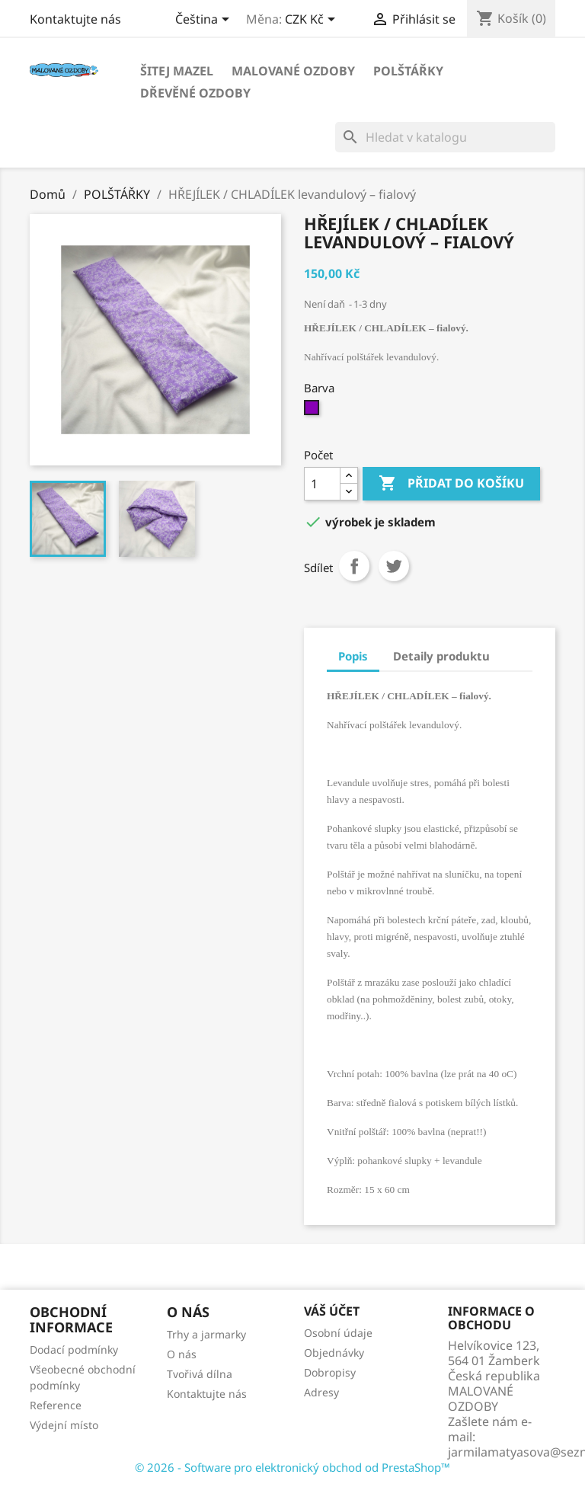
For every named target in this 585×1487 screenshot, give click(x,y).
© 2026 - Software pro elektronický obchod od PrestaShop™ (292, 1467)
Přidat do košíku (451, 484)
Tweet (394, 566)
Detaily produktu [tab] (441, 656)
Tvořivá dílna (199, 1374)
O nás (182, 1354)
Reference (56, 1405)
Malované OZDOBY (293, 70)
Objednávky (334, 1352)
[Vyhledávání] (445, 137)
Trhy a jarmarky (206, 1334)
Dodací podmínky (74, 1349)
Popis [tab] (353, 656)
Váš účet (332, 1311)
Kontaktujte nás (75, 19)
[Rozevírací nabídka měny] (312, 20)
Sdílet (354, 566)
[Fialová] (313, 411)
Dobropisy (330, 1372)
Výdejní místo (64, 1425)
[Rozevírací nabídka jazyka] (205, 20)
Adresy (321, 1392)
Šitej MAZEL (176, 70)
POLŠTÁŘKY (408, 70)
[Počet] (322, 483)
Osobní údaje (338, 1333)
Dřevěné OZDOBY (195, 93)
